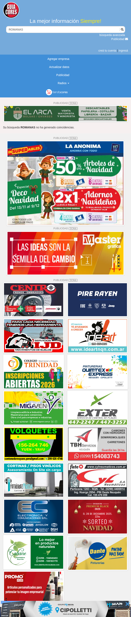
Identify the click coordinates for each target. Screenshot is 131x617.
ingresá (123, 50)
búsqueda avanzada (112, 35)
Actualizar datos (59, 67)
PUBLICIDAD (65, 103)
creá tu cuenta (107, 50)
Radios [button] (63, 83)
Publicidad (119, 39)
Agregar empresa (58, 58)
